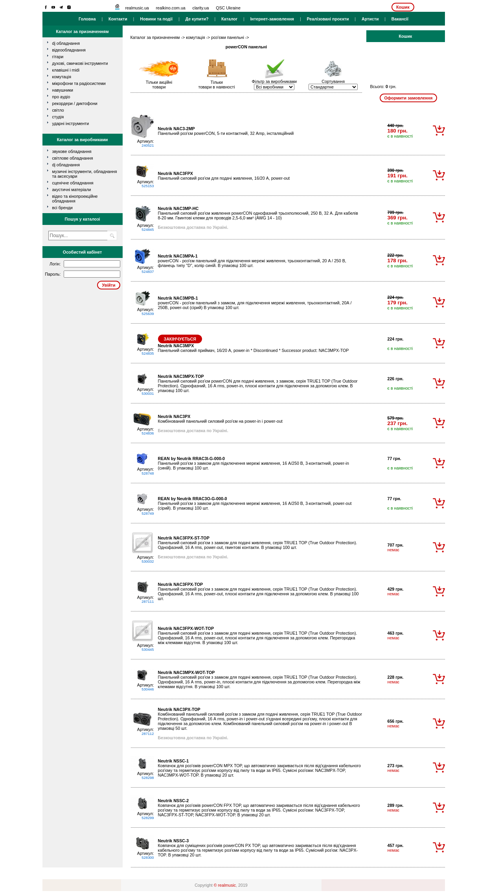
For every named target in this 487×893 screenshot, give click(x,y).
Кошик (403, 7)
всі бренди (62, 207)
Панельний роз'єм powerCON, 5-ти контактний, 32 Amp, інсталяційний (226, 131)
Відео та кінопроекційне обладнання (75, 198)
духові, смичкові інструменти (80, 63)
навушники (63, 90)
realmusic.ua (137, 8)
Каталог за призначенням (155, 37)
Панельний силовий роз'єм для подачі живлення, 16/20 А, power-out (224, 175)
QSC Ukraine (228, 8)
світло (58, 110)
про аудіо (61, 96)
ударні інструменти (70, 123)
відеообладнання (69, 50)
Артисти (370, 19)
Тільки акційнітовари (159, 84)
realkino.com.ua (171, 8)
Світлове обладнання (72, 158)
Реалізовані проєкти (328, 19)
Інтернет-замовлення (272, 19)
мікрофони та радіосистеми (79, 83)
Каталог (229, 19)
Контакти (117, 19)
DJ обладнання (66, 164)
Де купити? (196, 19)
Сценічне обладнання (73, 182)
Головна (87, 19)
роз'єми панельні (227, 37)
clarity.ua (201, 8)
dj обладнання (66, 43)
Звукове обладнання (72, 151)
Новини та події (156, 19)
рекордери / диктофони (74, 103)
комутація (61, 76)
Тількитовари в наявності (216, 84)
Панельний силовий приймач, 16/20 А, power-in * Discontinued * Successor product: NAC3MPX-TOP (253, 348)
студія (58, 116)
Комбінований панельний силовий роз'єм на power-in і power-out (220, 418)
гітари (58, 56)
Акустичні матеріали (71, 189)
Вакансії (399, 19)
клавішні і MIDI (66, 70)
